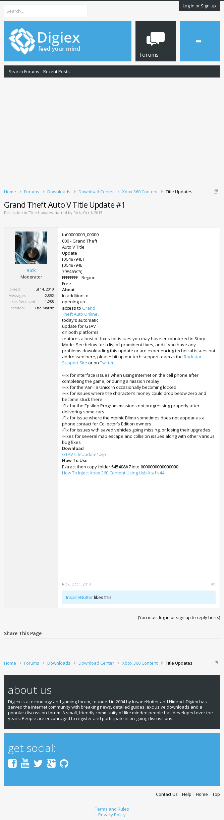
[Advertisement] (112, 132)
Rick (77, 212)
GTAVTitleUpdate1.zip (84, 454)
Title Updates (41, 212)
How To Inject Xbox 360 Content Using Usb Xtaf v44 (113, 473)
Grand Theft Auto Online (80, 311)
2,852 (49, 295)
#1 (213, 584)
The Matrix (44, 307)
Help (186, 794)
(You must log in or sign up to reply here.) (179, 617)
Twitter (107, 363)
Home (202, 794)
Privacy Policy (112, 815)
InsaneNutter (79, 597)
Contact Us (167, 794)
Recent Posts (56, 71)
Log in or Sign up (199, 6)
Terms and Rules (112, 809)
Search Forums (24, 71)
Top (216, 794)
